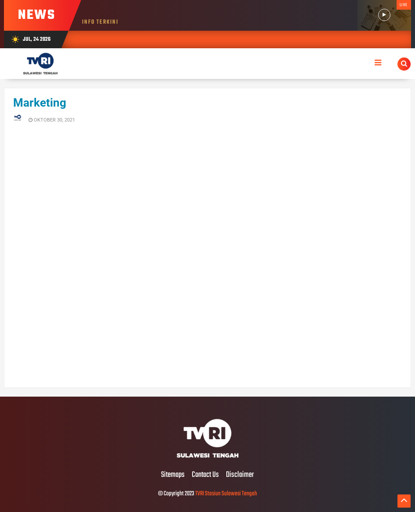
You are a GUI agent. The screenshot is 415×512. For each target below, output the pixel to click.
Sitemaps (173, 475)
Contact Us (205, 475)
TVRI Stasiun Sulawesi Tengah (226, 494)
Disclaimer (240, 475)
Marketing (39, 102)
